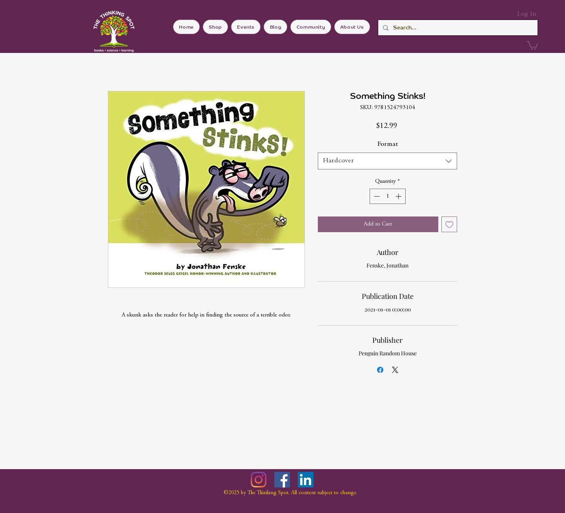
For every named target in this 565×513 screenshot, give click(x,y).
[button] (532, 45)
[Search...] (457, 27)
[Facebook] (282, 480)
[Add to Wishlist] (449, 224)
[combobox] (387, 161)
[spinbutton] (387, 196)
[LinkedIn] (305, 480)
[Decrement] (376, 196)
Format (387, 144)
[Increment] (399, 196)
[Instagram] (258, 480)
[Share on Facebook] (380, 370)
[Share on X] (395, 370)
